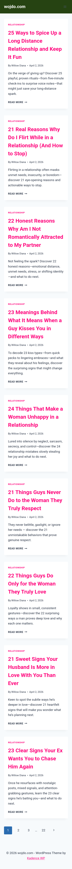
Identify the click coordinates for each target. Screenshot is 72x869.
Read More (17, 102)
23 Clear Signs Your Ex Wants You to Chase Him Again (35, 758)
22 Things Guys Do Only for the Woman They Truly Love (32, 583)
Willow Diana (18, 65)
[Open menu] (65, 6)
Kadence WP (36, 858)
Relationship (16, 24)
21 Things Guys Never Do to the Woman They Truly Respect (35, 500)
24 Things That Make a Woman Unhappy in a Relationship (35, 417)
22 (43, 830)
